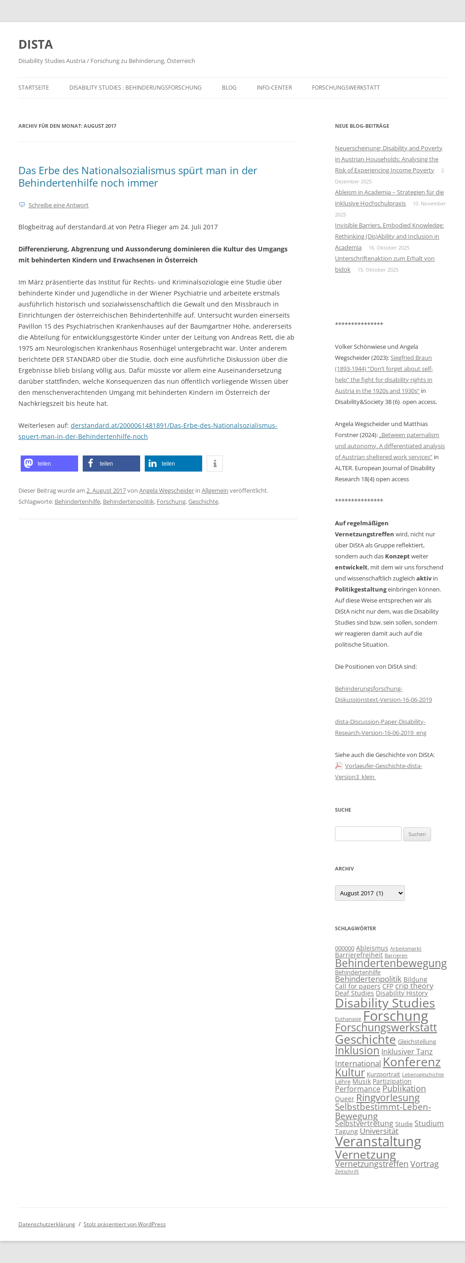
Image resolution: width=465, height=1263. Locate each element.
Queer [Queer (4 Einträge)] (344, 1098)
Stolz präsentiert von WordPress (125, 1224)
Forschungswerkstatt (346, 87)
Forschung (171, 501)
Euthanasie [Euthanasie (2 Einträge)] (348, 1019)
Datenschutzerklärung (46, 1224)
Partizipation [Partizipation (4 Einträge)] (392, 1081)
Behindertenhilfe (77, 501)
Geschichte (203, 501)
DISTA (35, 44)
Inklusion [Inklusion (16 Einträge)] (357, 1050)
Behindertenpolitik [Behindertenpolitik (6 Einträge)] (368, 978)
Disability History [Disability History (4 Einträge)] (402, 993)
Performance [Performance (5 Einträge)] (357, 1089)
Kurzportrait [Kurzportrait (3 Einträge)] (383, 1074)
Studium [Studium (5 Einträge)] (429, 1123)
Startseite (33, 87)
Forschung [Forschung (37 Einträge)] (395, 1015)
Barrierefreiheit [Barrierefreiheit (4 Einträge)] (359, 954)
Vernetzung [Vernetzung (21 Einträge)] (365, 1154)
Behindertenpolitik (128, 501)
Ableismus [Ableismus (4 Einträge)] (372, 948)
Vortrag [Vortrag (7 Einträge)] (424, 1163)
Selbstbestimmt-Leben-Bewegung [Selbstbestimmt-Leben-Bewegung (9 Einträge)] (383, 1110)
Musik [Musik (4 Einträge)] (361, 1081)
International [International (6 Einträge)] (358, 1063)
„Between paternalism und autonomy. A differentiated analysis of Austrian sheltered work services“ (390, 446)
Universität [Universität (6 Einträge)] (379, 1131)
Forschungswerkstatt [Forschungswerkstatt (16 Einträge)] (386, 1027)
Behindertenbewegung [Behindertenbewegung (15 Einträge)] (391, 963)
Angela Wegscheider (166, 490)
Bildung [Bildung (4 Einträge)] (415, 979)
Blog (229, 87)
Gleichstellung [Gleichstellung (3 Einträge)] (417, 1041)
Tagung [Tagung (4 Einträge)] (346, 1131)
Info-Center (274, 87)
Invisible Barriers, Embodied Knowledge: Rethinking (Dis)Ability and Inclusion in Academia (389, 236)
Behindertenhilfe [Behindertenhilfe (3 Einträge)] (357, 972)
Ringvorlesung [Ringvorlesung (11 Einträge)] (388, 1097)
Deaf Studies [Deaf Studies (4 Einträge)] (354, 993)
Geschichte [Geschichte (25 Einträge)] (365, 1039)
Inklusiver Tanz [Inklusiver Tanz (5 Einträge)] (407, 1052)
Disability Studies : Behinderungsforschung (135, 87)
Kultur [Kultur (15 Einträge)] (350, 1072)
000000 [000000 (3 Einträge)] (344, 948)
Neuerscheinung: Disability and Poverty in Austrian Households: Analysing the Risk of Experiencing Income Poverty (388, 159)
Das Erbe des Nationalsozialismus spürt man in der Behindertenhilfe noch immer (137, 176)
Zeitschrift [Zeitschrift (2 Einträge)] (347, 1171)
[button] (49, 463)
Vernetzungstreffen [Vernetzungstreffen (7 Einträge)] (371, 1163)
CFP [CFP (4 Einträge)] (387, 986)
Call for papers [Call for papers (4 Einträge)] (357, 986)
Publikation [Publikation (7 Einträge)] (404, 1088)
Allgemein (215, 490)
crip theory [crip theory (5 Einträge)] (414, 986)
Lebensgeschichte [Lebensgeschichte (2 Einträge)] (423, 1074)
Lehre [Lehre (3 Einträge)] (343, 1081)
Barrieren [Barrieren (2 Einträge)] (396, 955)
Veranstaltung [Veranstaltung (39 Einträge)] (378, 1141)
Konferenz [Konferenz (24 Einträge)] (412, 1061)
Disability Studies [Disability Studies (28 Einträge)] (385, 1002)
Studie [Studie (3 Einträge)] (404, 1124)
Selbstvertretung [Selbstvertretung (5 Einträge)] (364, 1123)
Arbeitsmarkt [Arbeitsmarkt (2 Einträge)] (405, 948)
